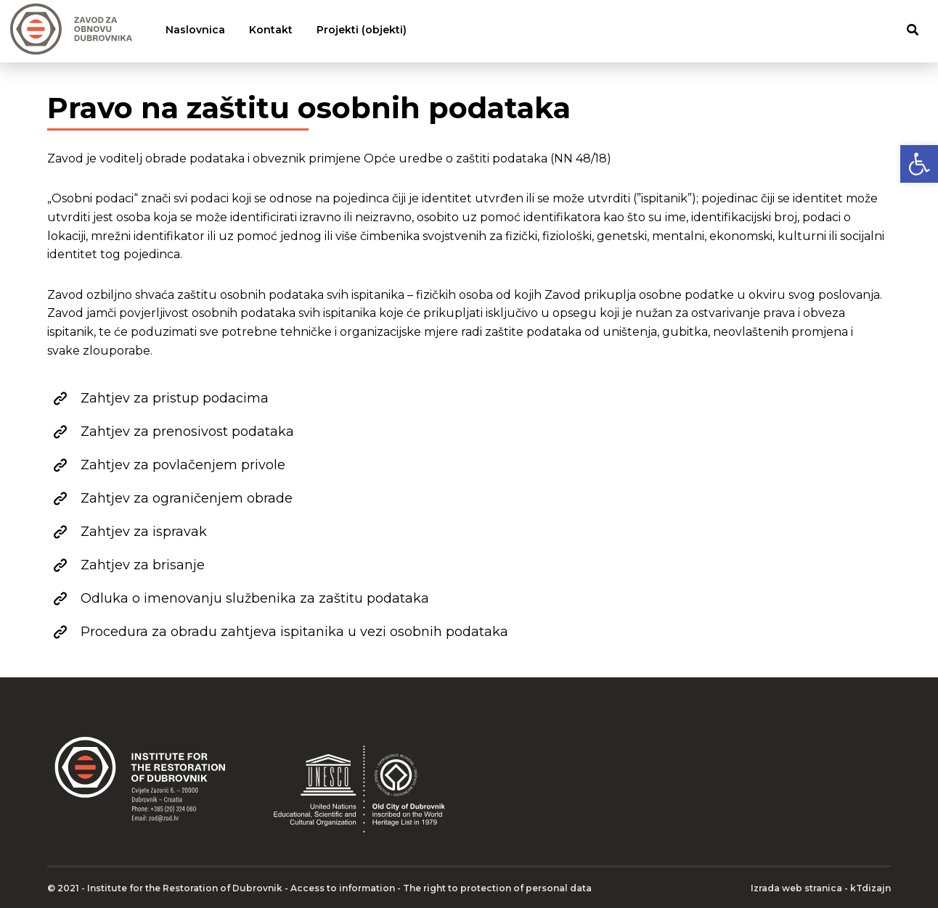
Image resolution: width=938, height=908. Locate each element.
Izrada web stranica (796, 888)
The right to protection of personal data (497, 888)
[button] (919, 164)
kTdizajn (870, 888)
